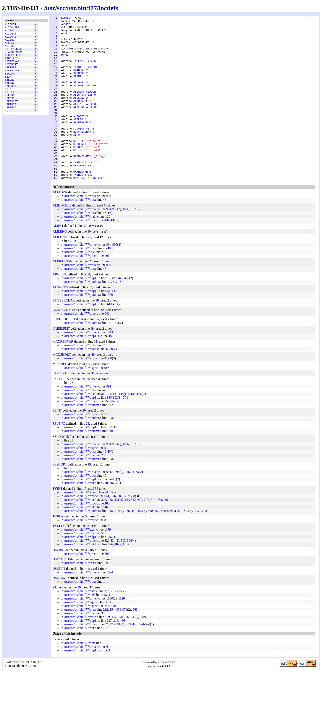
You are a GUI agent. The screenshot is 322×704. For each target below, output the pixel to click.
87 (106, 657)
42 (91, 592)
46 (101, 342)
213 (113, 623)
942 (110, 437)
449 (109, 336)
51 (95, 374)
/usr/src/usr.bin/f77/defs (79, 627)
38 (97, 333)
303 (103, 532)
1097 (118, 577)
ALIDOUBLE (12, 28)
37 (97, 351)
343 (133, 649)
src (61, 8)
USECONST (11, 117)
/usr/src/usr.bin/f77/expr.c (81, 391)
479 (124, 642)
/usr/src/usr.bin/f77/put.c (80, 515)
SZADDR (10, 84)
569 (135, 642)
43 (87, 582)
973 (116, 355)
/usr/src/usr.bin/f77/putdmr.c (82, 314)
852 (169, 543)
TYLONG (91, 70)
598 (132, 528)
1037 (126, 476)
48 (104, 232)
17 (84, 521)
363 (123, 573)
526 (147, 657)
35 (92, 406)
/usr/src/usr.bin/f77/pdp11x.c (83, 368)
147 (114, 649)
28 (93, 238)
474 (118, 642)
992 (114, 476)
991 (108, 419)
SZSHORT (10, 99)
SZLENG (10, 91)
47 (106, 381)
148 (104, 627)
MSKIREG (10, 76)
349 (143, 649)
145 (121, 426)
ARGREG (10, 47)
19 (89, 497)
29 (85, 258)
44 (87, 601)
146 (105, 539)
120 (107, 249)
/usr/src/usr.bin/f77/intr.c (80, 642)
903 (196, 543)
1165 (135, 504)
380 (115, 460)
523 (122, 532)
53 (89, 396)
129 (107, 649)
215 (119, 623)
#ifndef (66, 18)
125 (108, 426)
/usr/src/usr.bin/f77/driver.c (82, 228)
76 (104, 378)
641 (107, 346)
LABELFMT (11, 65)
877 (185, 543)
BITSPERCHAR (14, 54)
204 (107, 525)
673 (139, 532)
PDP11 (84, 29)
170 (120, 649)
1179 (107, 562)
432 (112, 253)
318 (115, 653)
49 (109, 245)
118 (110, 543)
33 (90, 320)
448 (120, 310)
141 (105, 614)
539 (106, 446)
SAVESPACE (12, 80)
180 (107, 536)
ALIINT (10, 32)
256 (107, 434)
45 (104, 422)
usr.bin (76, 8)
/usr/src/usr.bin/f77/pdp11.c (82, 310)
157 (105, 660)
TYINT (9, 102)
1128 (121, 631)
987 (120, 314)
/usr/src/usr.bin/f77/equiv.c (81, 634)
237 (109, 653)
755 (106, 638)
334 (112, 573)
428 (110, 532)
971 (110, 355)
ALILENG (10, 36)
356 (109, 430)
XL (6, 128)
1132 (126, 577)
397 (107, 586)
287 (111, 515)
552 (133, 532)
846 (163, 543)
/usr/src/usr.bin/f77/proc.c (81, 253)
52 (114, 314)
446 (134, 657)
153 (108, 634)
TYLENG (10, 110)
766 (166, 532)
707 (146, 532)
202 (106, 623)
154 (133, 426)
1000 (109, 631)
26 (90, 294)
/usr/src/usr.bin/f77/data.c (81, 623)
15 (114, 512)
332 (127, 649)
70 (108, 323)
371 (125, 430)
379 (115, 569)
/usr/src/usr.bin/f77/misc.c (81, 649)
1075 (134, 241)
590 (150, 543)
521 (116, 532)
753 (159, 532)
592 (126, 528)
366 (127, 543)
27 (89, 270)
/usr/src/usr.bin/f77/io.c (79, 284)
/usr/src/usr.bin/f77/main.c (81, 249)
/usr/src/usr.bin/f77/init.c (80, 232)
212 (105, 642)
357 (109, 460)
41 (89, 610)
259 (112, 434)
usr (50, 8)
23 (87, 456)
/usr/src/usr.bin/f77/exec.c (81, 525)
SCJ (82, 55)
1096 (116, 504)
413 (110, 627)
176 (139, 426)
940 (110, 463)
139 (105, 595)
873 (179, 543)
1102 (114, 638)
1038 (126, 241)
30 (89, 264)
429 (114, 310)
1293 (203, 543)
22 (109, 314)
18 (88, 411)
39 (79, 620)
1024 (109, 605)
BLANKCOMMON (14, 58)
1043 (109, 365)
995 (114, 241)
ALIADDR (10, 25)
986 (106, 400)
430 (114, 323)
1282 (111, 450)
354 (112, 642)
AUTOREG (10, 51)
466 (122, 653)
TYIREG (10, 106)
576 (113, 528)
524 (141, 657)
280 (105, 515)
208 (103, 284)
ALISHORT (11, 43)
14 (110, 512)
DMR (106, 55)
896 (110, 577)
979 (110, 327)
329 (107, 573)
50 (111, 381)
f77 (92, 8)
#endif (65, 26)
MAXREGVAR (12, 69)
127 (111, 657)
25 (89, 225)
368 (129, 573)
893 (106, 552)
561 (106, 528)
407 (107, 288)
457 (139, 543)
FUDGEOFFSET (14, 62)
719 (153, 532)
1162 (128, 504)
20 (84, 443)
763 (156, 543)
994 (108, 228)
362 (115, 430)
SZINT (9, 87)
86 (103, 426)
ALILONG (10, 39)
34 (88, 307)
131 (115, 426)
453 (126, 310)
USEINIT (10, 121)
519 (103, 566)
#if (63, 29)
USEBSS (10, 113)
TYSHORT (92, 77)
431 (107, 253)
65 (108, 310)
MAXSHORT (11, 73)
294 (118, 515)
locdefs (108, 8)
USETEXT (10, 124)
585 (119, 528)
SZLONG (10, 95)
